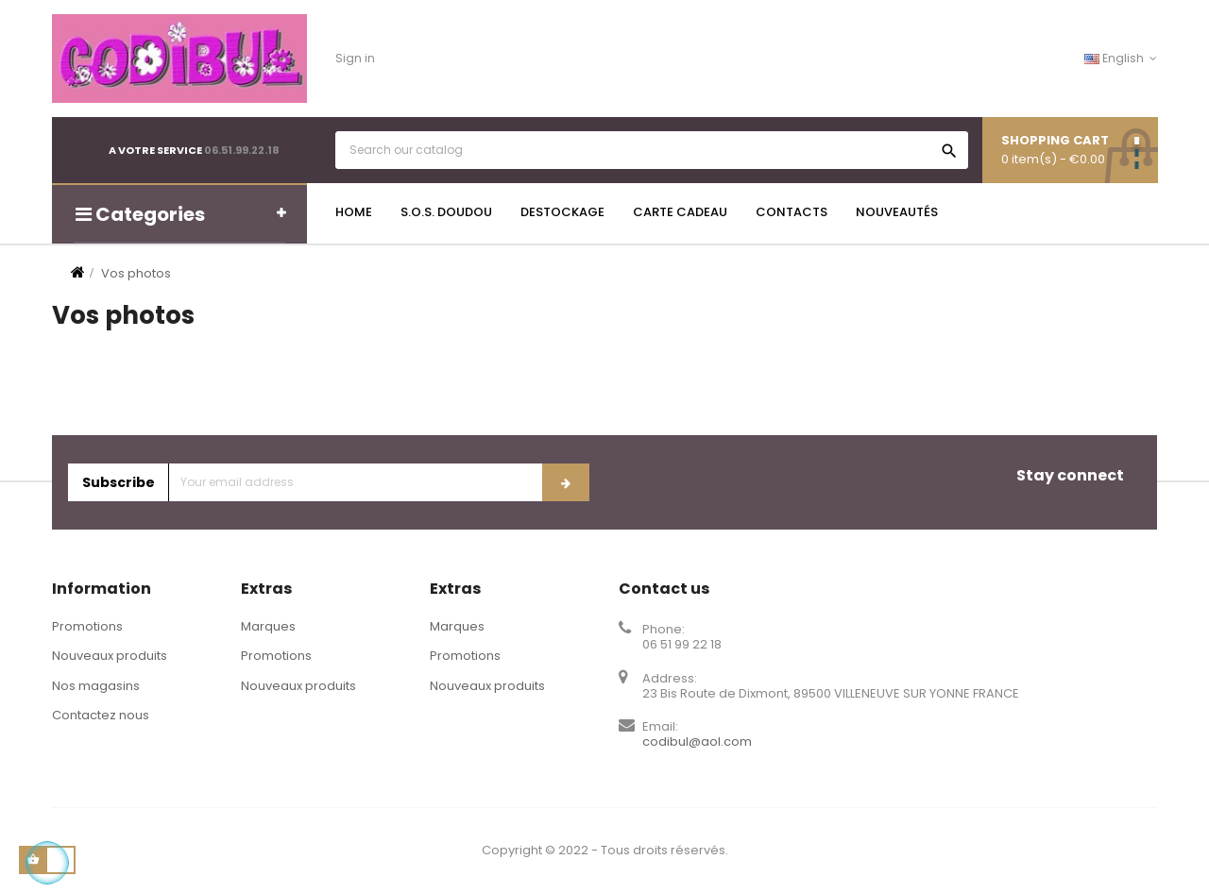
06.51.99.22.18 (242, 150)
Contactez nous (100, 715)
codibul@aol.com (697, 741)
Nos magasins (96, 686)
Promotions (87, 626)
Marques (268, 626)
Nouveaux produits (109, 656)
